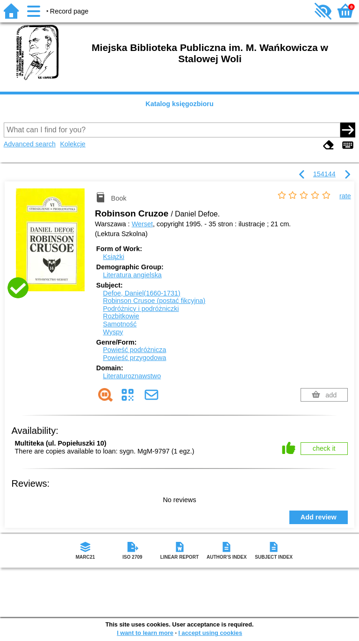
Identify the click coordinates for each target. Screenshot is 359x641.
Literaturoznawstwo (132, 376)
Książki (113, 256)
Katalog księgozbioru (179, 104)
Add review (319, 517)
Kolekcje (72, 144)
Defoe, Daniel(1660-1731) (141, 293)
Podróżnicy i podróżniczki (141, 308)
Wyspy (113, 332)
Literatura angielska (132, 275)
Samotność (119, 324)
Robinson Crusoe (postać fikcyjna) (154, 300)
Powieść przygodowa (134, 357)
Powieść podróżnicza (134, 349)
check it (324, 448)
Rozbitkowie (121, 316)
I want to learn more (145, 632)
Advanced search (30, 144)
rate (345, 196)
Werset (142, 224)
